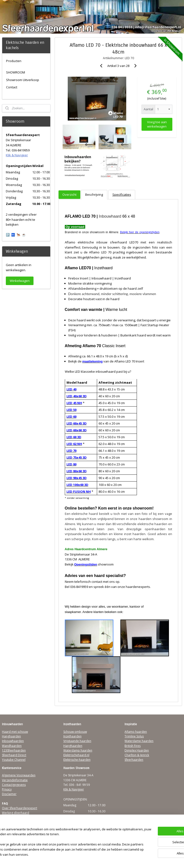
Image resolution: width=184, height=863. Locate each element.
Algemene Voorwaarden (18, 775)
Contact (11, 87)
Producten (13, 61)
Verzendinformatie (15, 780)
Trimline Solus (134, 736)
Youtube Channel (13, 760)
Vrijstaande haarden (77, 741)
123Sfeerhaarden (14, 750)
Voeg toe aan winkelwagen (157, 124)
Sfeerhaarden (134, 760)
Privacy (7, 789)
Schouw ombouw (75, 732)
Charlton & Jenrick (137, 755)
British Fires (133, 746)
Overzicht (69, 194)
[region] (60, 840)
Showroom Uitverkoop (22, 80)
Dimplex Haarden (137, 750)
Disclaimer (9, 794)
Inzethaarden (72, 736)
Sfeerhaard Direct (14, 755)
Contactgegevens (14, 785)
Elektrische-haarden (77, 760)
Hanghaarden (11, 736)
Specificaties (121, 194)
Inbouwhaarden (13, 741)
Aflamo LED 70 (100, 252)
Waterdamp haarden (77, 750)
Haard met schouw (15, 732)
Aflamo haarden (136, 732)
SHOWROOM (15, 72)
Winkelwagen (20, 280)
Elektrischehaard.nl (76, 755)
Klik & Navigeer (17, 155)
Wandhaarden (12, 746)
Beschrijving (94, 194)
